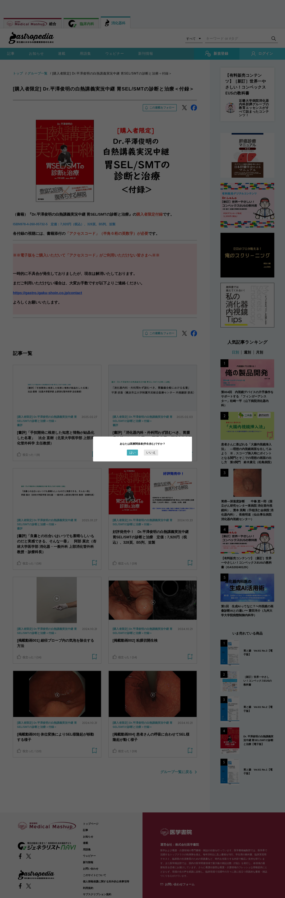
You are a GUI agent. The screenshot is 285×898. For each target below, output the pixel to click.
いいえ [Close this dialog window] (151, 452)
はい (132, 452)
